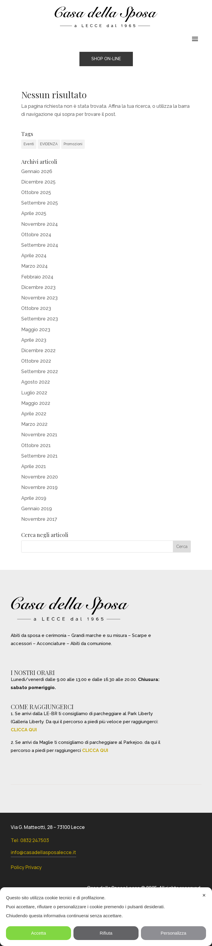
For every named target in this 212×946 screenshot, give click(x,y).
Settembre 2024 (39, 245)
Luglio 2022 (34, 393)
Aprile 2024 (34, 255)
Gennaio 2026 (36, 171)
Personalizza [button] (173, 933)
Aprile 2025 (33, 213)
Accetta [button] (38, 933)
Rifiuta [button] (106, 933)
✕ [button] (204, 895)
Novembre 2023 (39, 298)
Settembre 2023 (39, 319)
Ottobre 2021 (36, 445)
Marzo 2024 (34, 266)
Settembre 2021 (39, 456)
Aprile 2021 (33, 466)
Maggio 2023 (35, 329)
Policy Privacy (26, 867)
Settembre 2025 (39, 203)
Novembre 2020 (39, 477)
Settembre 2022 (39, 371)
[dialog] (106, 916)
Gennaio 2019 (36, 508)
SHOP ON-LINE (106, 58)
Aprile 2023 (33, 340)
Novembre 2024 (39, 224)
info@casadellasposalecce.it (43, 852)
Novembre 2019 (39, 487)
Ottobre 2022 (36, 361)
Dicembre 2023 (38, 287)
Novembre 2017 (39, 519)
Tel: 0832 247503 (30, 840)
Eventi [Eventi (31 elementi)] (29, 144)
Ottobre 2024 (36, 234)
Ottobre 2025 (36, 192)
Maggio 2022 (35, 403)
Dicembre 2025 (38, 182)
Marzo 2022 (34, 424)
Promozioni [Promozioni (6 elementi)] (73, 144)
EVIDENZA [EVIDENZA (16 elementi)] (49, 144)
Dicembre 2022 (38, 350)
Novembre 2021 (39, 435)
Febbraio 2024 (37, 277)
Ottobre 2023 (36, 308)
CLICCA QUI (24, 729)
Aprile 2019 (33, 498)
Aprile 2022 (33, 414)
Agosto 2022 (35, 382)
